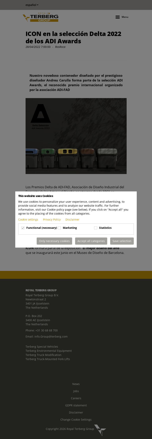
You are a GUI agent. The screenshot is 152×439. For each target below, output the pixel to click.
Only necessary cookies (54, 241)
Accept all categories (91, 241)
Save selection (122, 241)
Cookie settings (28, 219)
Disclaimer (72, 219)
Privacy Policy (52, 219)
